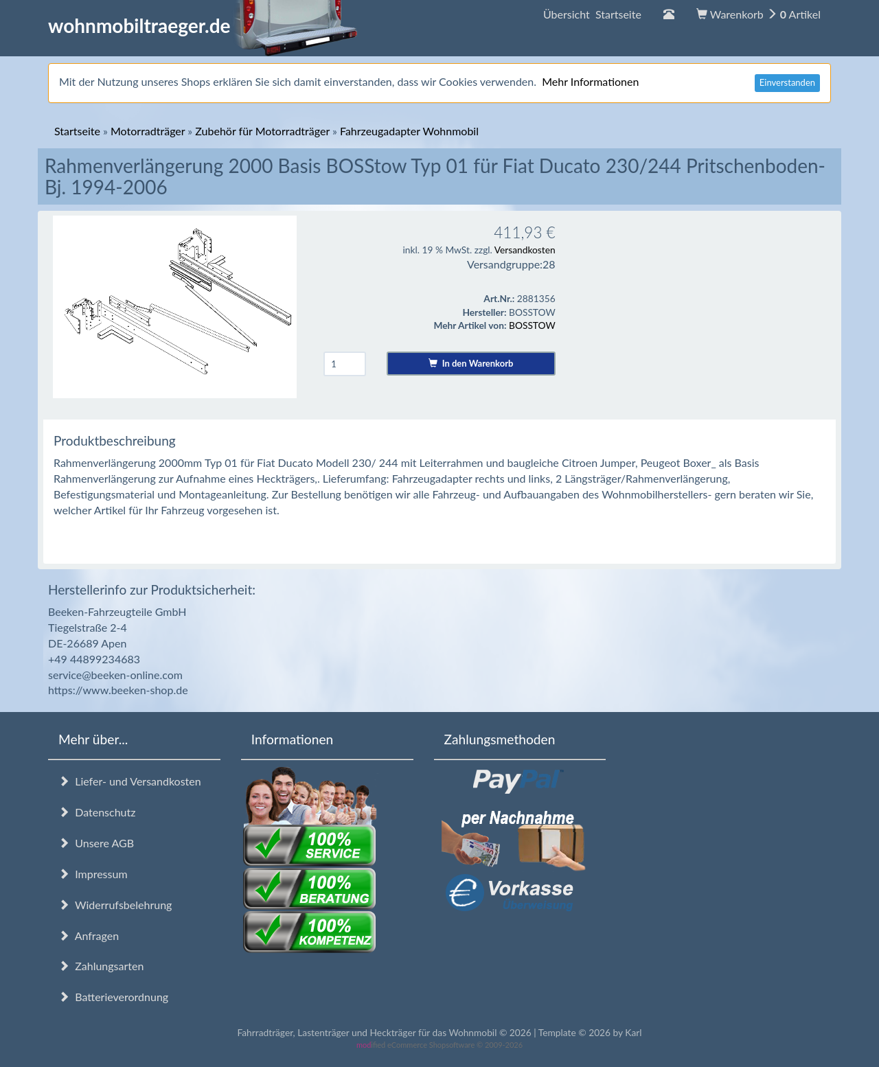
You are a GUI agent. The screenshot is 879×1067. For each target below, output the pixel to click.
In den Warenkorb (471, 363)
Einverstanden (787, 82)
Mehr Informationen (590, 81)
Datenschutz (96, 811)
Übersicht (592, 14)
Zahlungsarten (101, 965)
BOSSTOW (532, 325)
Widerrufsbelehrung (115, 904)
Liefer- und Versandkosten (129, 781)
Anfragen (88, 935)
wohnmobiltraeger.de (203, 25)
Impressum (93, 873)
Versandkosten (525, 249)
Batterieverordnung (113, 996)
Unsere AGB (96, 842)
